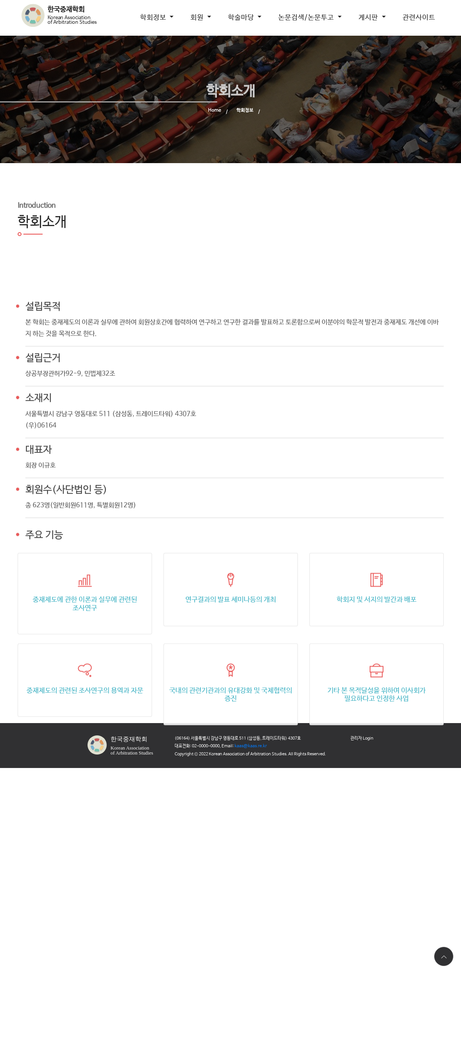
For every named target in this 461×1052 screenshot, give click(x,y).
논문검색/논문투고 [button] (307, 17)
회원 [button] (197, 17)
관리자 (361, 738)
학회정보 (244, 110)
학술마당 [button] (242, 17)
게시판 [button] (369, 17)
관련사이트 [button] (419, 17)
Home (214, 110)
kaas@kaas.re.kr (251, 746)
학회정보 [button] (154, 17)
